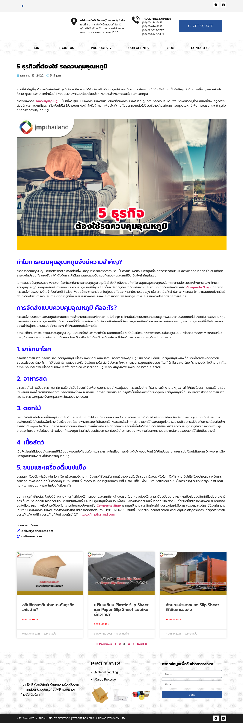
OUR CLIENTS (138, 48)
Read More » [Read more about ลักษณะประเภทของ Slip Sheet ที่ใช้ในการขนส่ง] (173, 619)
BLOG (169, 48)
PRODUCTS (101, 48)
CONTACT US (201, 48)
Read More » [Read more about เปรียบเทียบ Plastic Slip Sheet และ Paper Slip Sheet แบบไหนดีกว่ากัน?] (102, 624)
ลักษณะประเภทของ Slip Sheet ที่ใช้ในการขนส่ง (192, 607)
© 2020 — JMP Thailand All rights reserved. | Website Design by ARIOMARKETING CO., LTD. (71, 718)
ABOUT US (66, 48)
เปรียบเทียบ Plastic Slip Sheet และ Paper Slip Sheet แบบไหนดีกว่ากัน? (121, 609)
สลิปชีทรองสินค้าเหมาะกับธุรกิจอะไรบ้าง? (48, 607)
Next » (142, 644)
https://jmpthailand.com (97, 514)
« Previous (104, 644)
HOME (37, 48)
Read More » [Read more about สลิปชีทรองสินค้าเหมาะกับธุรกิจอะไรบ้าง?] (30, 619)
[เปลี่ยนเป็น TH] (22, 6)
